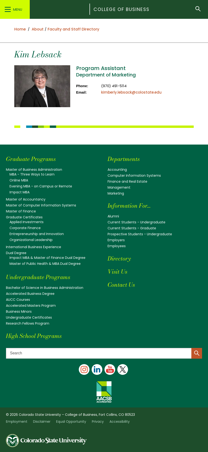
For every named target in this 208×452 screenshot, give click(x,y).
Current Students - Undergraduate (136, 222)
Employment (16, 421)
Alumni (113, 216)
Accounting (117, 169)
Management (119, 187)
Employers (116, 240)
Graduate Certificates (24, 217)
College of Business (121, 9)
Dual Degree (16, 253)
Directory (119, 258)
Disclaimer (41, 421)
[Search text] (104, 353)
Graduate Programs (31, 159)
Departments (124, 159)
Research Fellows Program (27, 323)
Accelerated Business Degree (30, 293)
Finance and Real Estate (127, 181)
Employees (117, 246)
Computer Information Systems (134, 175)
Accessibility (119, 421)
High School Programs (34, 335)
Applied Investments (27, 222)
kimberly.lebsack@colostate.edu (131, 92)
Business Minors (19, 311)
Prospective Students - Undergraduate (140, 234)
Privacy (98, 421)
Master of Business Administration (34, 169)
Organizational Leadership (31, 239)
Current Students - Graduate (132, 228)
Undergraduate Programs (38, 277)
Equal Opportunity (71, 421)
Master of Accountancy (25, 199)
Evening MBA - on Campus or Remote (41, 186)
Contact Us (121, 284)
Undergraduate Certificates (29, 317)
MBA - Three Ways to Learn (32, 174)
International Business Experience (33, 247)
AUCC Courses (18, 299)
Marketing (116, 193)
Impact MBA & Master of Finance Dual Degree (47, 257)
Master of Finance (21, 211)
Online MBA (19, 180)
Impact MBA (20, 192)
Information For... (129, 205)
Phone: (82, 86)
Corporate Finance (25, 228)
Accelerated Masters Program (31, 305)
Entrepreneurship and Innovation (37, 233)
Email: (81, 92)
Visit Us (117, 271)
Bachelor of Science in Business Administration (44, 287)
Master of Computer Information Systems (41, 205)
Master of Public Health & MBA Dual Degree (45, 263)
